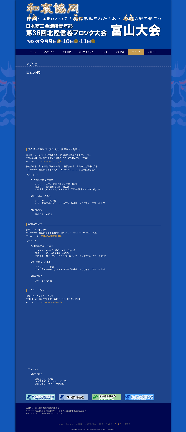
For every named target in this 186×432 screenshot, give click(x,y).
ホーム (33, 52)
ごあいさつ (49, 52)
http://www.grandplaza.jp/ (52, 236)
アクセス (136, 52)
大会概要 (67, 52)
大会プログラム (86, 52)
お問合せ (152, 52)
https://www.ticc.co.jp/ (51, 161)
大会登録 (120, 52)
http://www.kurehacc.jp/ (51, 302)
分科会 (104, 52)
